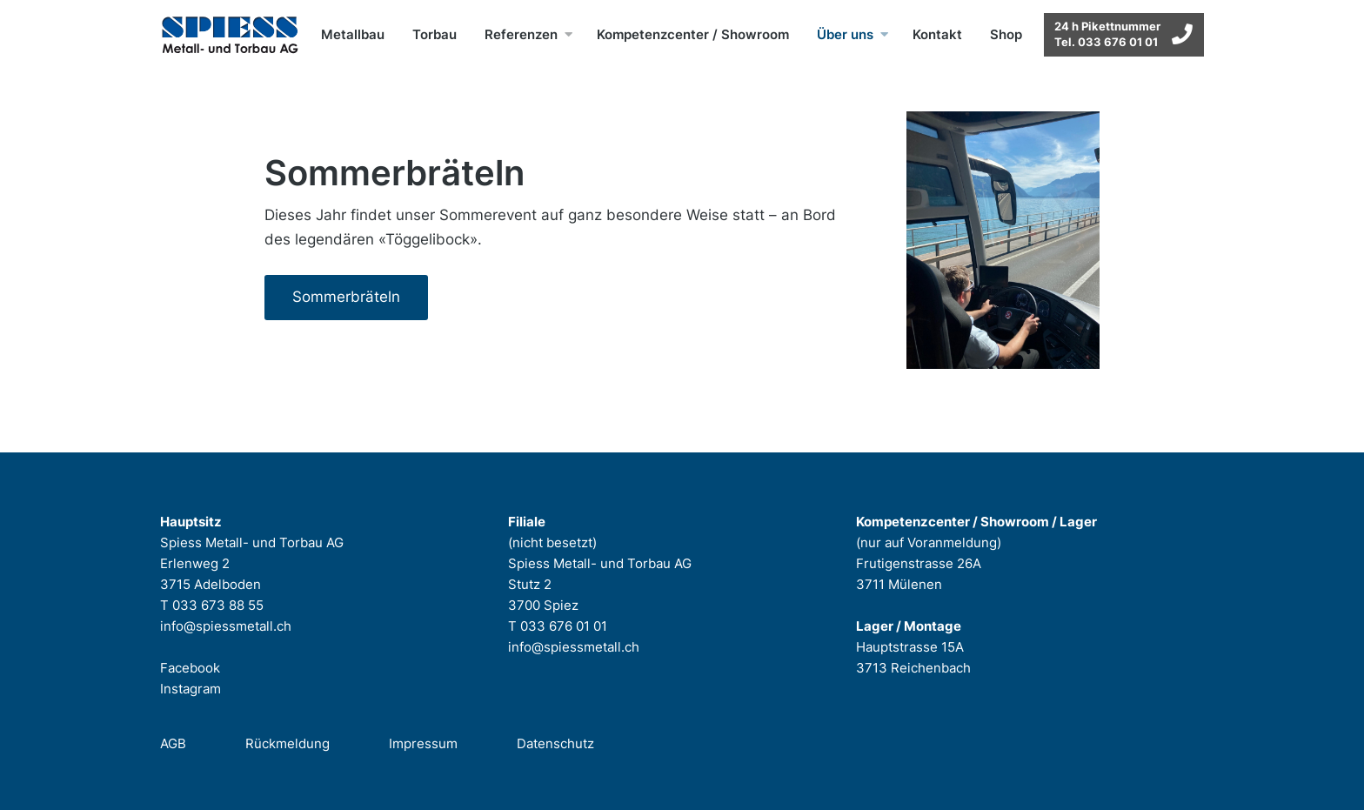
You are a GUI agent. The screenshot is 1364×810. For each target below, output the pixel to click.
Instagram (190, 688)
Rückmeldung (287, 743)
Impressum (423, 743)
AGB (173, 743)
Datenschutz (555, 743)
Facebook (190, 667)
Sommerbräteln (346, 296)
